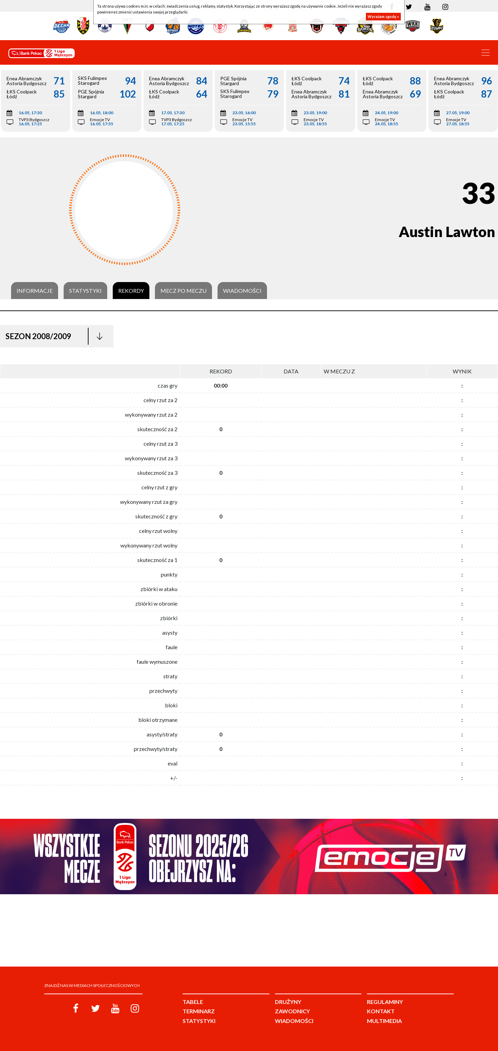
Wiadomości (242, 291)
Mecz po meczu (183, 291)
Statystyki (85, 291)
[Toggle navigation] (485, 53)
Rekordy (131, 291)
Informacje (35, 291)
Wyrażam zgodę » (383, 16)
